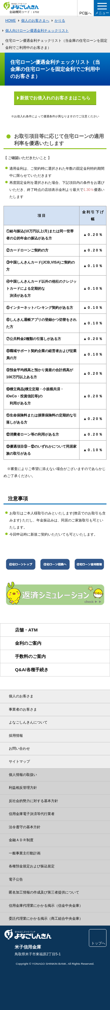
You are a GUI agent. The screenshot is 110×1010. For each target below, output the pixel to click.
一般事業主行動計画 (24, 853)
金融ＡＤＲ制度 (21, 840)
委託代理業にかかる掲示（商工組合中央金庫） (46, 918)
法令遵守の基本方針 (24, 827)
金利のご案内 (28, 643)
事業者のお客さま (23, 709)
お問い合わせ (19, 748)
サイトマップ (19, 761)
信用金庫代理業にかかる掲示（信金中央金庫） (46, 906)
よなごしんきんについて (28, 722)
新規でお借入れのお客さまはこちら (55, 97)
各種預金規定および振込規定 (32, 866)
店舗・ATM (26, 629)
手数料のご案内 (30, 656)
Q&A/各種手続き (31, 669)
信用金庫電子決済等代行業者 (32, 814)
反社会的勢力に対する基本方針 (33, 801)
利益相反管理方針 (23, 788)
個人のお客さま (21, 696)
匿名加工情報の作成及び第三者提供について (44, 892)
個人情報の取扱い (23, 775)
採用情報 (16, 736)
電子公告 (16, 879)
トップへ (97, 941)
